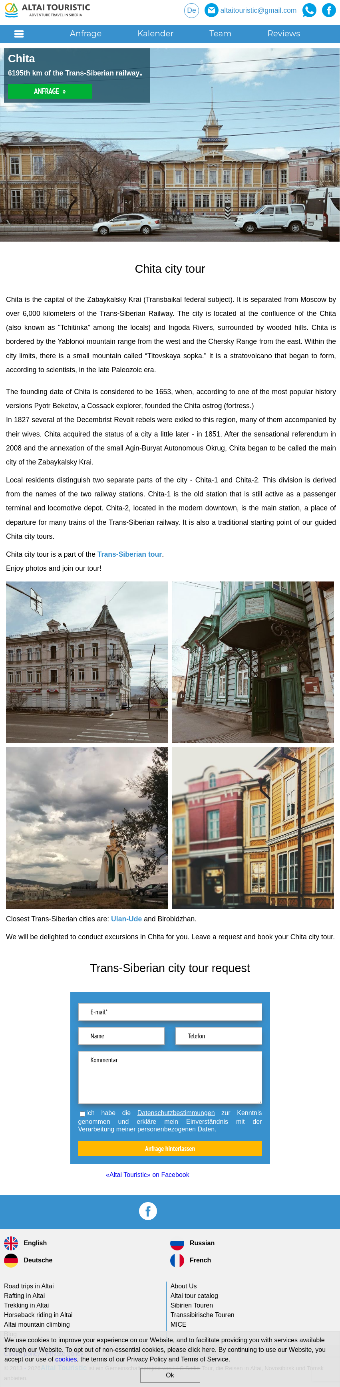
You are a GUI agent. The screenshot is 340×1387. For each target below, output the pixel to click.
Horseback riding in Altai (38, 1315)
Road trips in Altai (29, 1286)
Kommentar (170, 1077)
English (25, 1243)
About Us (184, 1286)
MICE (179, 1324)
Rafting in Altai (24, 1295)
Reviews (283, 33)
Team (220, 33)
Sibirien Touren (192, 1305)
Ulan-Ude (126, 919)
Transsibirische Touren (203, 1315)
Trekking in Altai (26, 1305)
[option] (170, 145)
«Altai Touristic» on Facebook (147, 1174)
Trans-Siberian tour (129, 554)
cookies (66, 1359)
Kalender (155, 33)
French (190, 1261)
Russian (192, 1243)
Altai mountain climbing (37, 1324)
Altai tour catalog (194, 1295)
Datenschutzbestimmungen (176, 1112)
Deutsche (28, 1261)
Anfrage (85, 33)
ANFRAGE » (50, 91)
